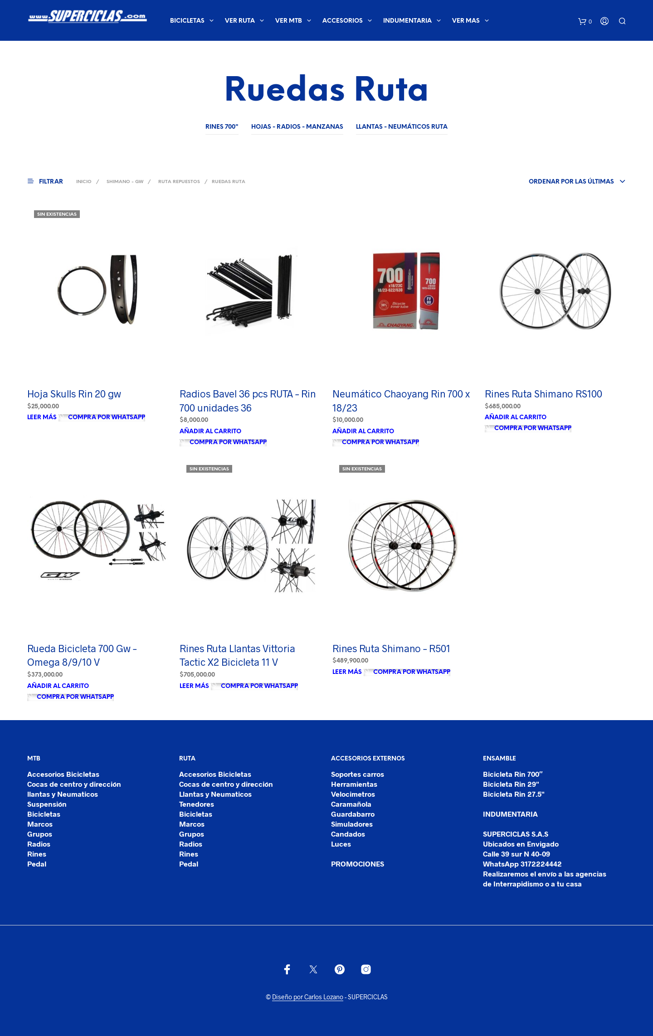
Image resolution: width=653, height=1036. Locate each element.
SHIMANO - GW (125, 181)
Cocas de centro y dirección (74, 783)
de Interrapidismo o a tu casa (532, 883)
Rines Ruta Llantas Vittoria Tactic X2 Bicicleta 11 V (237, 655)
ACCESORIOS (342, 21)
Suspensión (47, 803)
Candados (348, 833)
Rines (36, 853)
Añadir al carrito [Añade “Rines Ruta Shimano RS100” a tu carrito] (515, 418)
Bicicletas (43, 813)
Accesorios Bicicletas (63, 774)
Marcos (40, 823)
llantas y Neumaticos (62, 793)
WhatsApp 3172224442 (522, 863)
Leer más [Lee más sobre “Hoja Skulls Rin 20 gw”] (42, 418)
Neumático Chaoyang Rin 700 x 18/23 (401, 400)
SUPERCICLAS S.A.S (515, 833)
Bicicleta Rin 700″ (513, 774)
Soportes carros (357, 774)
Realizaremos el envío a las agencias (544, 873)
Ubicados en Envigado (521, 843)
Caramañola (351, 803)
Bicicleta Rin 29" (511, 783)
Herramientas (354, 783)
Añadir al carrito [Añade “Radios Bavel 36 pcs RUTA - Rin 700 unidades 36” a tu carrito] (210, 432)
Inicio (84, 181)
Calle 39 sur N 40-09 (516, 853)
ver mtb (288, 21)
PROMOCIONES (357, 863)
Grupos (39, 833)
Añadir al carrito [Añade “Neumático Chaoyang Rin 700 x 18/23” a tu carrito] (363, 432)
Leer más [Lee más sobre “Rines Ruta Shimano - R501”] (347, 672)
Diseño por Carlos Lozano (307, 997)
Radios (38, 843)
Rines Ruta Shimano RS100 (543, 393)
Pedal (36, 863)
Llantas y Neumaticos (215, 793)
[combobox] (562, 182)
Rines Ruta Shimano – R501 (391, 648)
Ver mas (466, 21)
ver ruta (240, 21)
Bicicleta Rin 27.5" (514, 793)
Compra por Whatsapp (106, 418)
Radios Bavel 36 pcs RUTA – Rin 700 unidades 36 (248, 400)
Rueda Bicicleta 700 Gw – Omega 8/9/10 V (81, 655)
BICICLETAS (187, 21)
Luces (341, 843)
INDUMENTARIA (407, 21)
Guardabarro (353, 813)
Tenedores (196, 803)
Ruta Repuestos (179, 181)
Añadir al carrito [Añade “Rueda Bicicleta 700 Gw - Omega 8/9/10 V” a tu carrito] (58, 686)
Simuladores (352, 823)
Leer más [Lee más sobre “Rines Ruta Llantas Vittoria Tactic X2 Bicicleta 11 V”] (194, 686)
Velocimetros (353, 793)
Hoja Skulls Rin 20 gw (74, 393)
